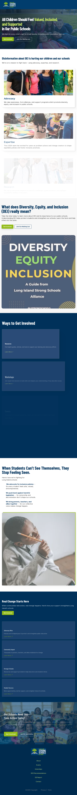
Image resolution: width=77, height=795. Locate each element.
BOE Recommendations (38, 773)
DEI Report (38, 777)
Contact (38, 781)
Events (38, 765)
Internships (38, 769)
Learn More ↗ (9, 352)
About (38, 761)
